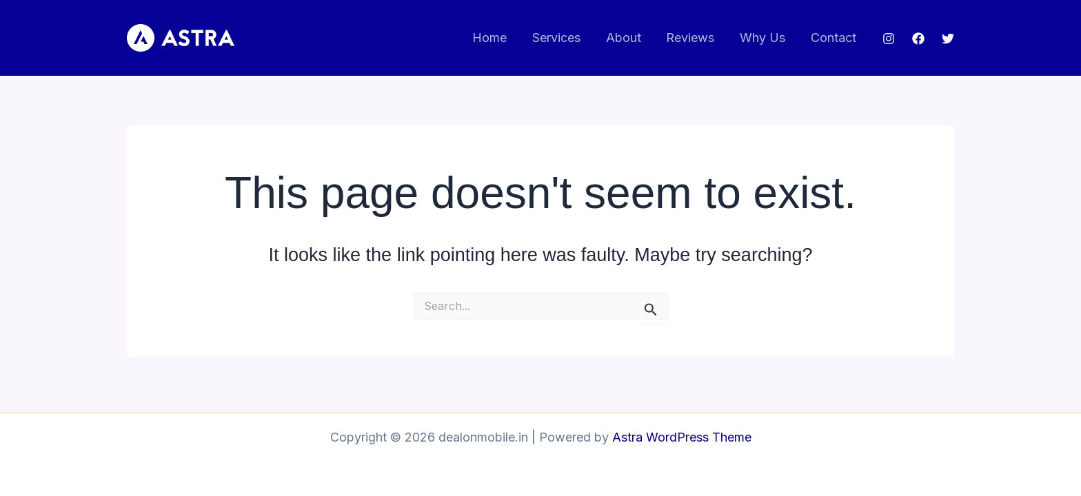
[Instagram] (888, 38)
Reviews (691, 37)
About (625, 37)
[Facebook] (918, 38)
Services (558, 37)
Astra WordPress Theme (681, 437)
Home (492, 37)
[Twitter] (948, 38)
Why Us (763, 37)
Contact (833, 37)
